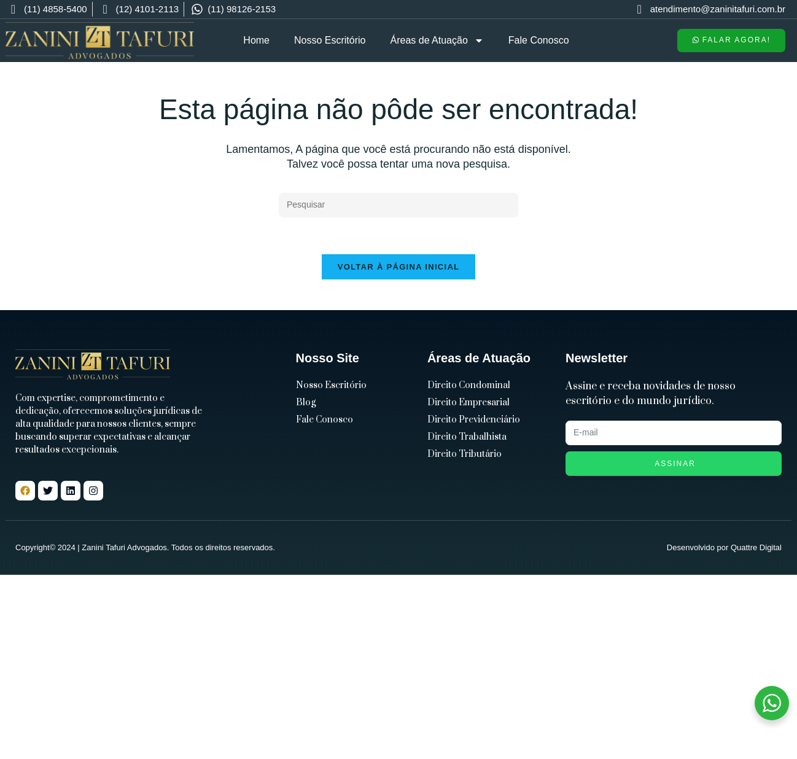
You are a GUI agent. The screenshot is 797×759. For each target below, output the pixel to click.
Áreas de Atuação (437, 40)
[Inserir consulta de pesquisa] (398, 205)
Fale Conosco (538, 40)
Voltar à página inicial (399, 266)
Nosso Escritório (329, 40)
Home (256, 40)
